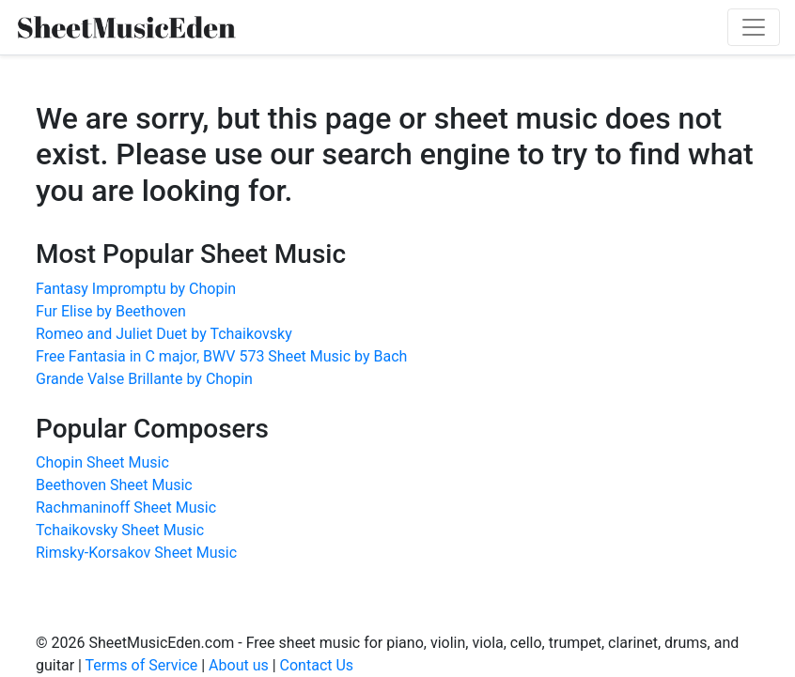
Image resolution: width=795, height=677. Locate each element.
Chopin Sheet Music (102, 462)
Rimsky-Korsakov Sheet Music (136, 553)
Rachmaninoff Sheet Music (126, 507)
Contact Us (317, 665)
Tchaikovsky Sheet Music (120, 530)
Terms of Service (142, 665)
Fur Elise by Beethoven (111, 311)
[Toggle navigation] (753, 27)
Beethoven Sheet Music (114, 485)
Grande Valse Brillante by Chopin (144, 379)
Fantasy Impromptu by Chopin (136, 289)
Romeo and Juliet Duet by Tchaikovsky (164, 334)
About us (239, 665)
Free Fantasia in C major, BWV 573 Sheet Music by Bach (221, 356)
